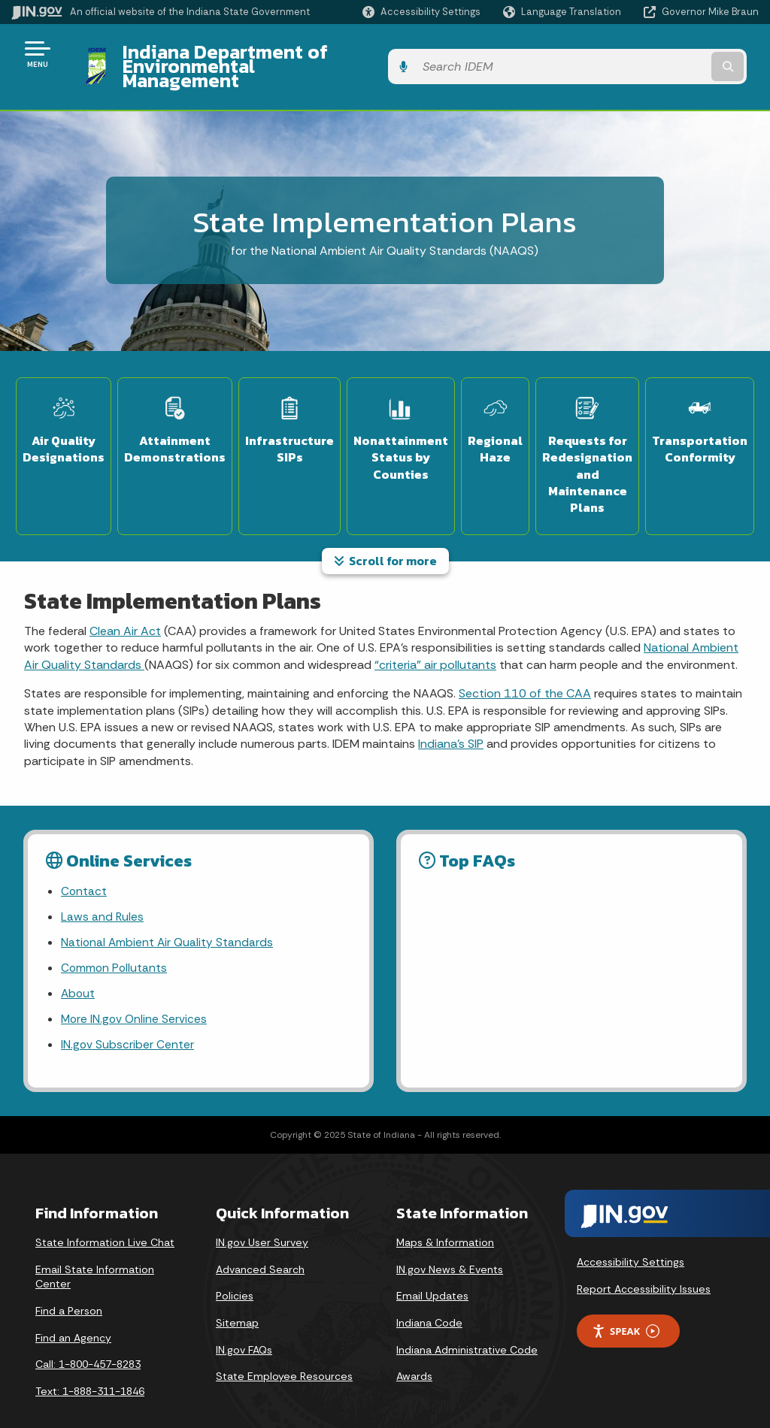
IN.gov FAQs (244, 1324)
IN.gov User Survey (262, 1217)
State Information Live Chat (104, 1217)
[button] (421, 12)
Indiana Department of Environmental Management (339, 53)
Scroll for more (385, 530)
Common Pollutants (115, 940)
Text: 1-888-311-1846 (89, 1365)
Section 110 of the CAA (525, 662)
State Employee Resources (284, 1351)
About (78, 966)
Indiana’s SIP (451, 713)
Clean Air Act (125, 600)
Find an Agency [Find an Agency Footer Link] (73, 1312)
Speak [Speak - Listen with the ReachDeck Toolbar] (625, 1306)
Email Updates (432, 1271)
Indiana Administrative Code (467, 1324)
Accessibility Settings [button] (630, 1237)
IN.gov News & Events (449, 1244)
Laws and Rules (102, 887)
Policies (234, 1271)
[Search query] (675, 53)
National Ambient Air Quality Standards (168, 913)
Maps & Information (445, 1217)
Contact (84, 860)
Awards (414, 1351)
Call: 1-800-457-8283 (88, 1339)
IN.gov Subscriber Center (128, 1019)
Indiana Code (429, 1298)
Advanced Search (260, 1244)
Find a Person (68, 1286)
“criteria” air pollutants (435, 634)
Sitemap (237, 1298)
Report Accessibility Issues (644, 1263)
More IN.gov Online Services (135, 992)
